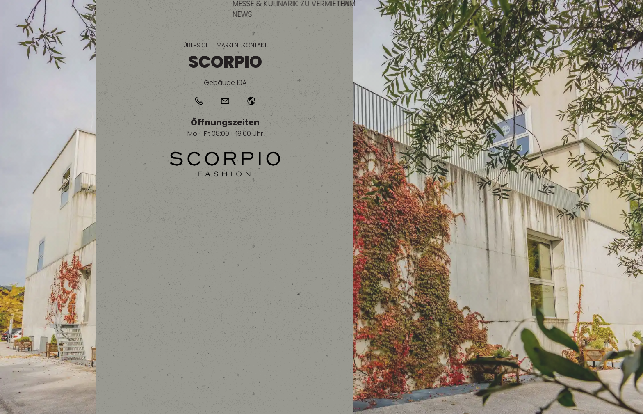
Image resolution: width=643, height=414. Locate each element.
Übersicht (197, 45)
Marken (227, 45)
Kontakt (254, 45)
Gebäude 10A (225, 82)
